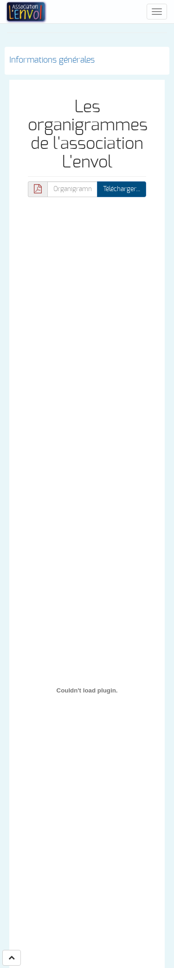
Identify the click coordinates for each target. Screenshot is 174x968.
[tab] (87, 60)
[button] (11, 958)
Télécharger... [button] (121, 189)
